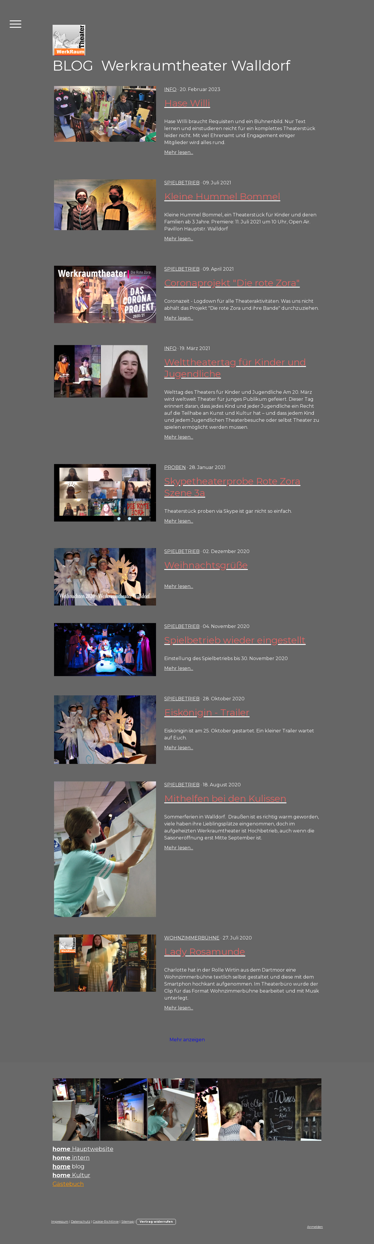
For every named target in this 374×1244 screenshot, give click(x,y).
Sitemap (127, 1222)
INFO (170, 89)
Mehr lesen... (178, 152)
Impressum (59, 1222)
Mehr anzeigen (187, 1039)
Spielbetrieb (182, 183)
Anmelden (315, 1227)
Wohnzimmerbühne (191, 938)
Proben (175, 467)
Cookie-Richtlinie (106, 1222)
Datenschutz (80, 1222)
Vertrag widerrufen (156, 1222)
